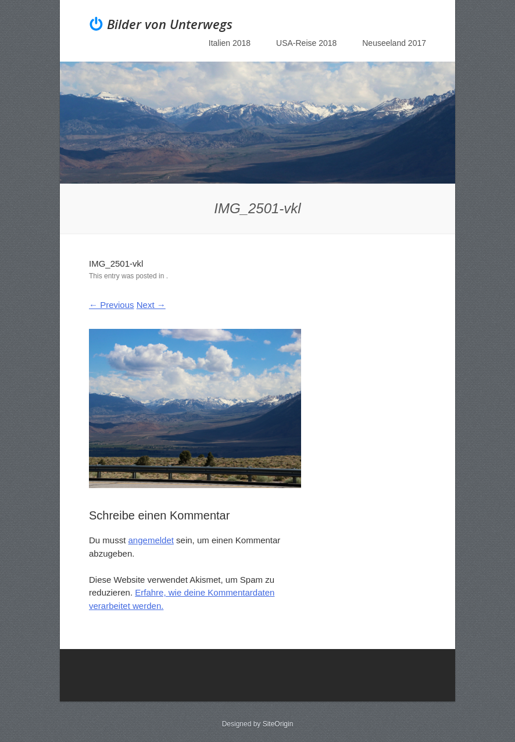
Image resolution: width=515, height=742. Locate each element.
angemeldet (151, 540)
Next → (151, 305)
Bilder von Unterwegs (170, 24)
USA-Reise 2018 (306, 43)
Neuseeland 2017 (394, 43)
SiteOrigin (278, 724)
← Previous (111, 305)
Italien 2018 (230, 43)
